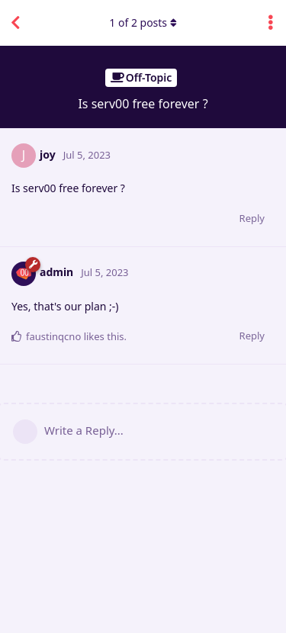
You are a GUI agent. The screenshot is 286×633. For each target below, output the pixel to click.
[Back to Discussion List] (15, 23)
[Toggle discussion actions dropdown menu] (270, 23)
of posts (142, 22)
